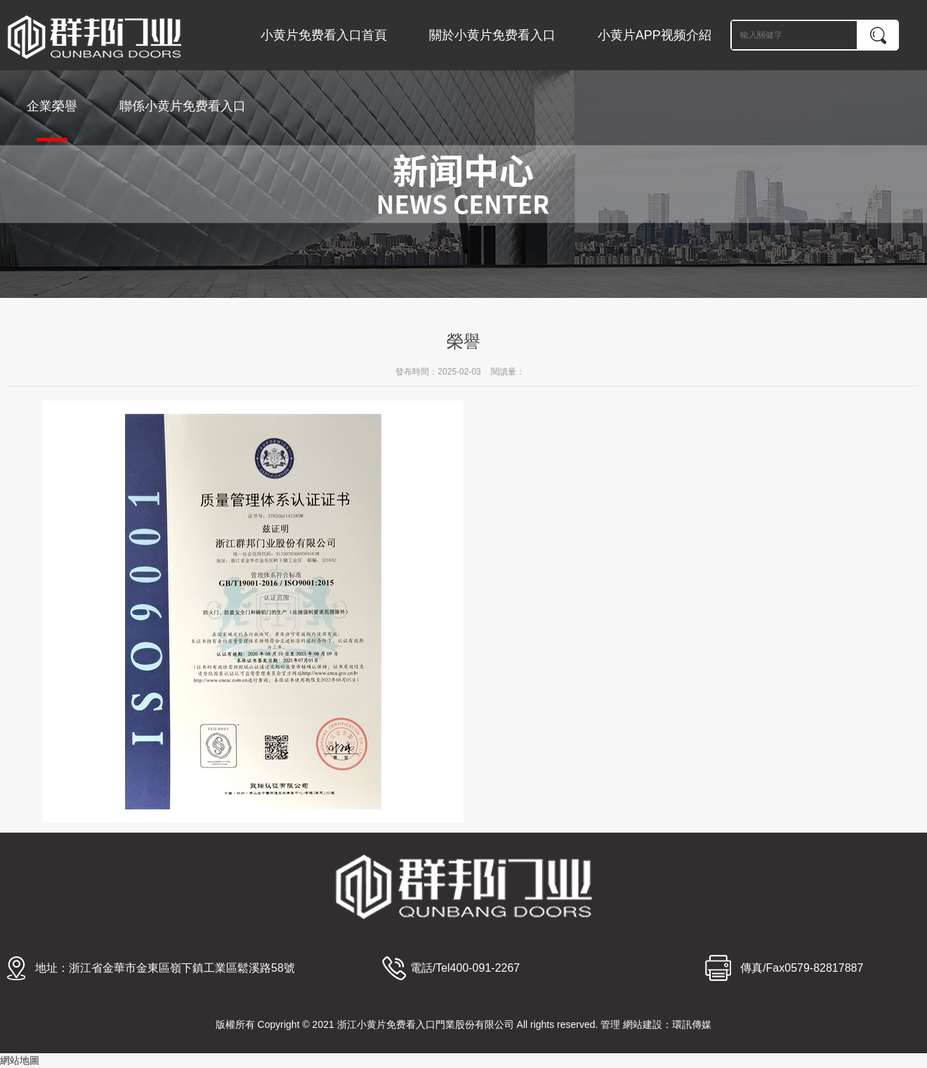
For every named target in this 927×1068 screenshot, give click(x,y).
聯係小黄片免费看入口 (182, 106)
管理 (610, 1024)
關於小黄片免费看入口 (492, 35)
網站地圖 (19, 1060)
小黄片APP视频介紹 (654, 35)
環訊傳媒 (691, 1024)
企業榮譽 (52, 120)
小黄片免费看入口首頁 (324, 35)
